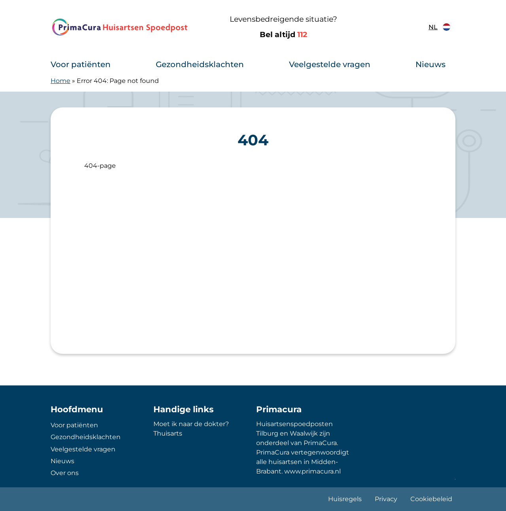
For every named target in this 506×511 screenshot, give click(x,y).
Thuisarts (167, 433)
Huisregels (345, 499)
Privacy (386, 499)
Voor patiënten (81, 64)
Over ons (65, 473)
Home (60, 81)
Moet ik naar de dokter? (191, 424)
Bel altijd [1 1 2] (283, 34)
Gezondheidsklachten (200, 64)
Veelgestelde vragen (329, 64)
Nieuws (430, 64)
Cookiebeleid (431, 499)
